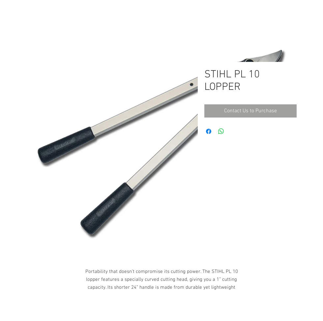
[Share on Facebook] (209, 131)
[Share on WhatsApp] (221, 131)
